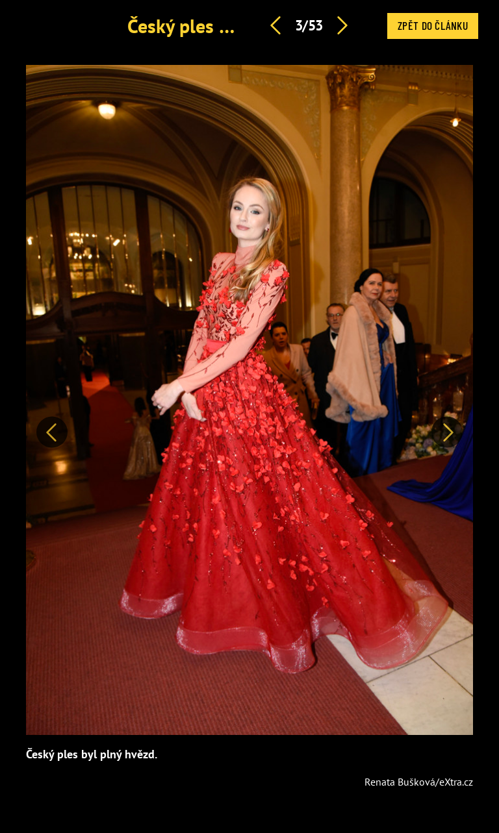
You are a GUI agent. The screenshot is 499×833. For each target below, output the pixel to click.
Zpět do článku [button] (433, 25)
